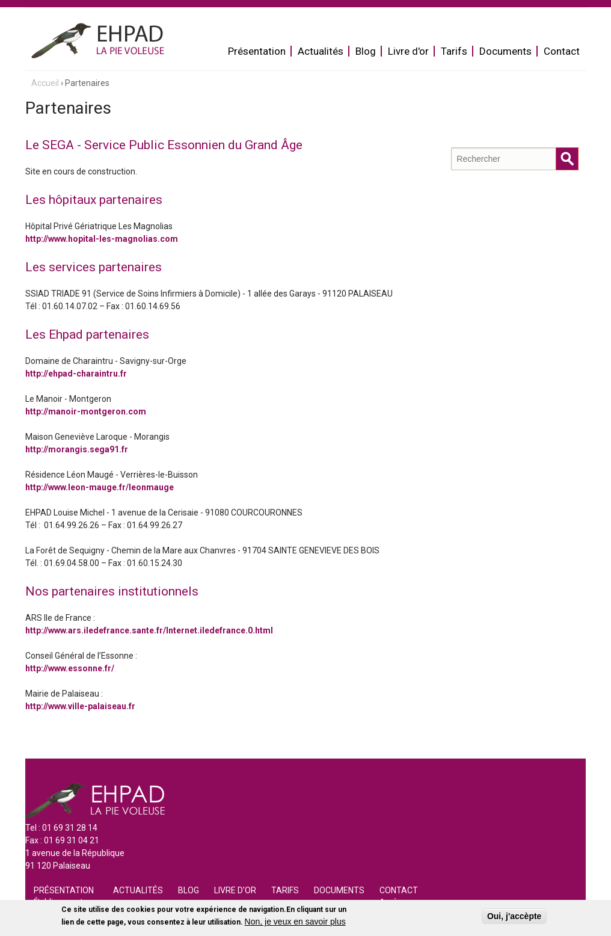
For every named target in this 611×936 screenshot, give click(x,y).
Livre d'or (408, 51)
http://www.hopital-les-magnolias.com (101, 239)
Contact (562, 51)
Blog (365, 51)
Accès (390, 901)
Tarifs (454, 51)
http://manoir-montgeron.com (85, 411)
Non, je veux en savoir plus (295, 924)
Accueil (45, 83)
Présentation (257, 51)
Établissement (58, 901)
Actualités (320, 51)
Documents (505, 51)
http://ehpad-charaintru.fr (76, 373)
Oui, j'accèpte (514, 918)
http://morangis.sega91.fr (76, 449)
